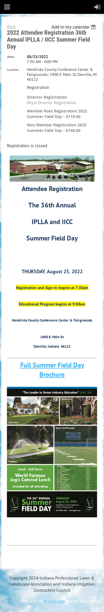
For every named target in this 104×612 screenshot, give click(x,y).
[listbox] (74, 27)
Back (11, 26)
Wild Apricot (54, 601)
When (10, 57)
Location (13, 69)
